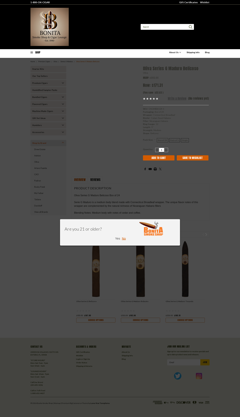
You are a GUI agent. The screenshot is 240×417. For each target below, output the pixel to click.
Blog (207, 52)
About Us (175, 52)
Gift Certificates (188, 2)
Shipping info (193, 52)
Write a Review (177, 98)
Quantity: (148, 149)
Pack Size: (149, 139)
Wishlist (204, 2)
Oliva (145, 72)
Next (206, 235)
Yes (117, 238)
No (124, 238)
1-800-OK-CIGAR (40, 2)
